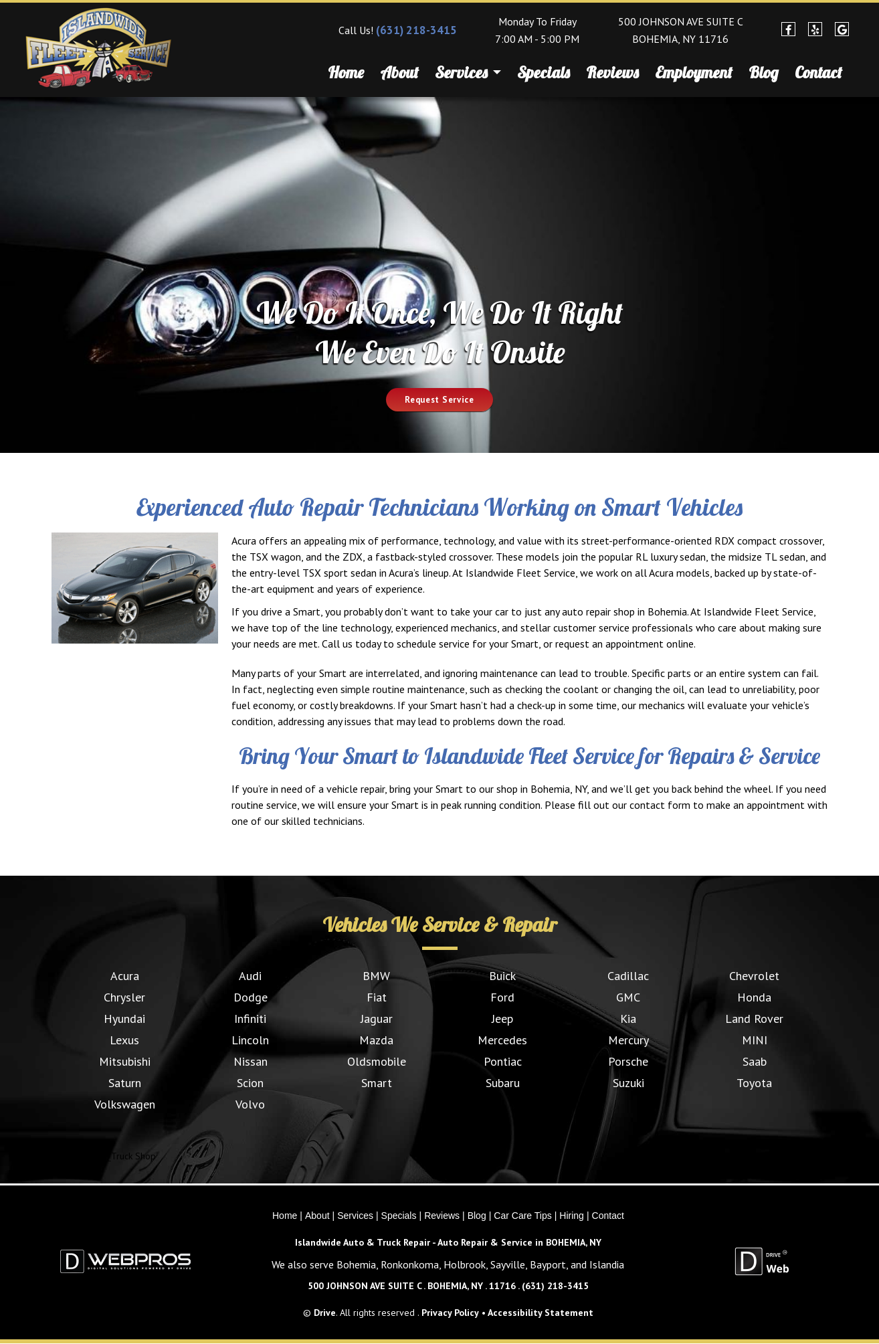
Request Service (439, 399)
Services (468, 74)
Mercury (628, 1040)
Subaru (503, 1082)
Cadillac (628, 975)
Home (346, 72)
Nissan (250, 1061)
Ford (502, 997)
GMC (628, 997)
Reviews (612, 72)
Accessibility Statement (540, 1313)
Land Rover (754, 1018)
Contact (818, 72)
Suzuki (628, 1082)
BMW (376, 975)
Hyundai (124, 1018)
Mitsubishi (125, 1061)
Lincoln (250, 1040)
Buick (502, 975)
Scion (250, 1082)
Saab (755, 1061)
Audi (250, 975)
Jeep (502, 1018)
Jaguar (377, 1018)
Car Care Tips (522, 1215)
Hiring (571, 1215)
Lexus (124, 1040)
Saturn (124, 1082)
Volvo (250, 1104)
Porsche (628, 1061)
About (399, 72)
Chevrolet (754, 975)
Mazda (376, 1040)
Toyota (754, 1082)
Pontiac (503, 1061)
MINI (754, 1040)
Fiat (377, 997)
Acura (124, 975)
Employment (693, 72)
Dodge (250, 997)
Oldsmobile (376, 1061)
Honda (754, 997)
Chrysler (124, 997)
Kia (628, 1018)
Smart (376, 1082)
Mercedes (502, 1040)
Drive (325, 1313)
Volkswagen (124, 1104)
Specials (543, 72)
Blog (764, 72)
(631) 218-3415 (416, 30)
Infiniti (250, 1018)
